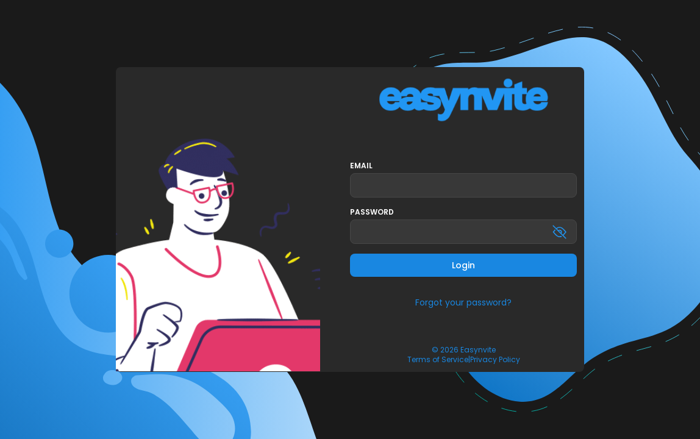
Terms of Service (437, 360)
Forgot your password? (463, 302)
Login (463, 265)
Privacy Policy (495, 360)
